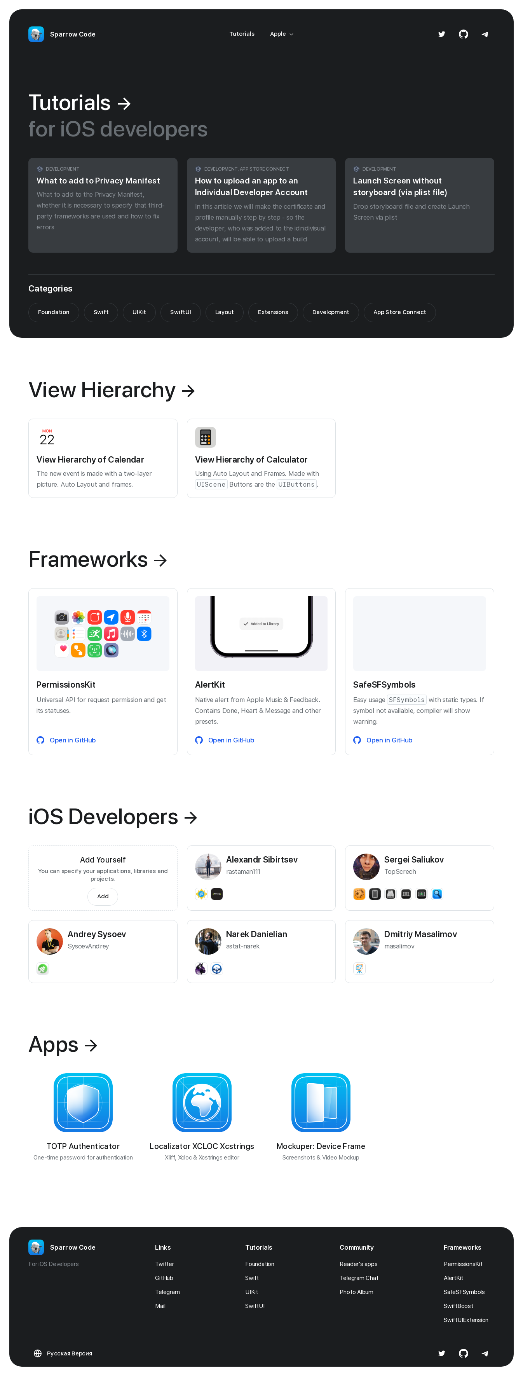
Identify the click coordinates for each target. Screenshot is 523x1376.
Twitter (166, 1264)
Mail (162, 1306)
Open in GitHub (66, 740)
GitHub (166, 1278)
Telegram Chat (361, 1278)
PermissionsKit (465, 1264)
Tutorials (242, 33)
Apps (62, 1044)
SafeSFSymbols (466, 1292)
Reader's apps (361, 1264)
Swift (101, 312)
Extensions (273, 312)
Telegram (169, 1292)
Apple (282, 33)
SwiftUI (180, 312)
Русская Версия (69, 1353)
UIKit (139, 312)
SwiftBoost (460, 1306)
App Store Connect (399, 312)
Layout (224, 312)
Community (357, 1247)
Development (330, 312)
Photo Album (358, 1292)
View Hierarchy (111, 389)
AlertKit (455, 1278)
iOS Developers (112, 816)
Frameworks (97, 559)
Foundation (54, 312)
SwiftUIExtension (468, 1320)
